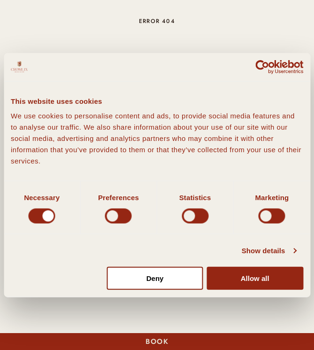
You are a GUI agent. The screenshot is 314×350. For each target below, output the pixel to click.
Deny (155, 278)
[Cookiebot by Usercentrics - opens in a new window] (262, 67)
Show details (263, 250)
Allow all (255, 278)
